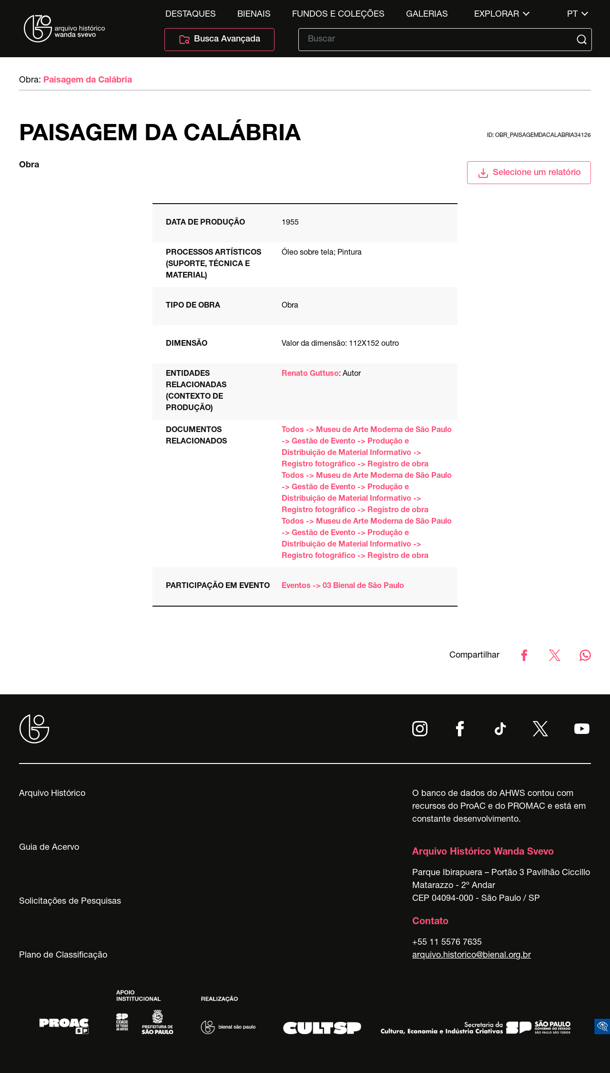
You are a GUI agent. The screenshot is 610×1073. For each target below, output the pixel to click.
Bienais (254, 14)
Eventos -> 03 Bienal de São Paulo (343, 586)
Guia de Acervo (49, 848)
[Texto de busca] (438, 40)
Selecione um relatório (529, 173)
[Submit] (583, 40)
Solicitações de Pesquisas (70, 902)
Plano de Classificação (63, 955)
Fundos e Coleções (338, 14)
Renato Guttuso (310, 374)
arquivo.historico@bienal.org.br (471, 955)
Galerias (427, 14)
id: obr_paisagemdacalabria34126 (539, 135)
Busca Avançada (219, 39)
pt (572, 14)
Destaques (190, 14)
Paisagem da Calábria (87, 80)
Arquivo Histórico (52, 794)
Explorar (496, 14)
